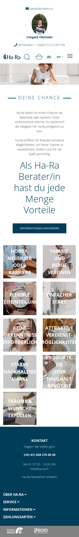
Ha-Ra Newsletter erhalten (39, 477)
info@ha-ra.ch (39, 469)
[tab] (19, 495)
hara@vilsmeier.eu (39, 9)
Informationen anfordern (39, 228)
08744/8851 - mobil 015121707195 (39, 45)
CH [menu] (59, 57)
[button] (19, 371)
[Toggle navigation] (70, 56)
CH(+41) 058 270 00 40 (39, 455)
